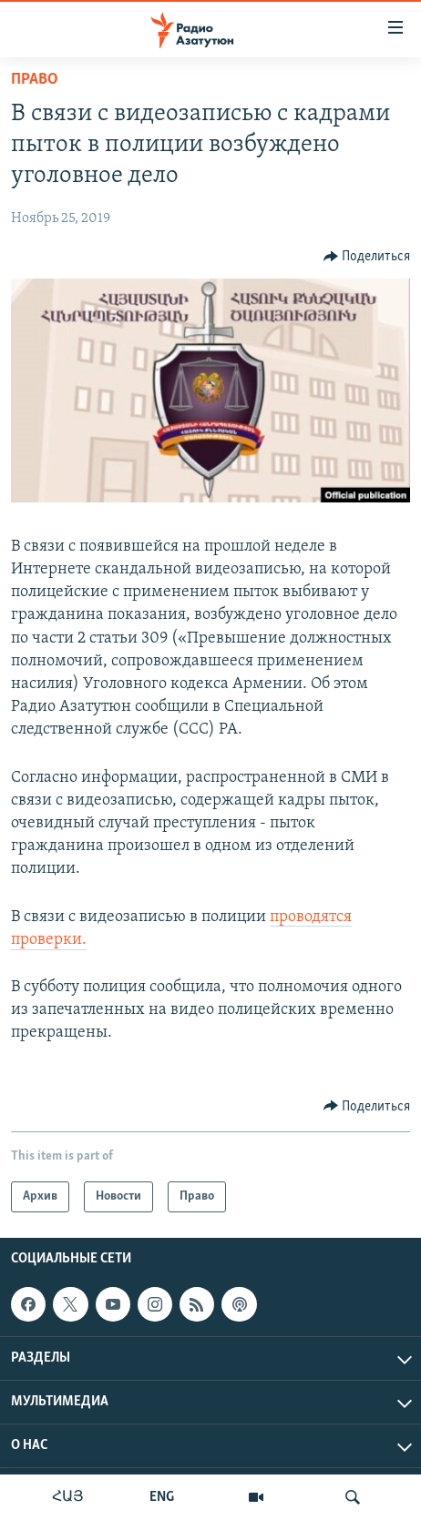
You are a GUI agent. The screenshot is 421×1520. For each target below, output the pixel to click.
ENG (161, 1497)
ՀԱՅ (68, 1497)
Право (34, 79)
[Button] (367, 257)
